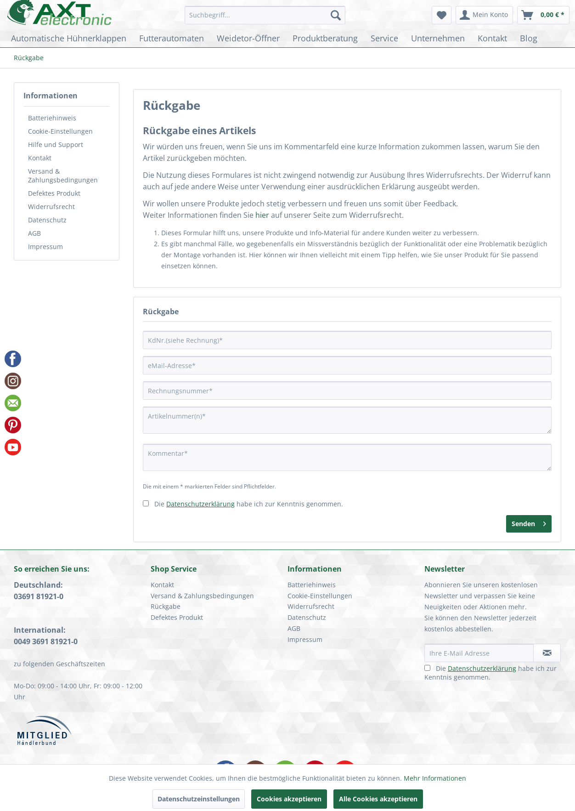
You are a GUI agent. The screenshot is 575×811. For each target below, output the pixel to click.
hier (262, 215)
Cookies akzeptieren (289, 798)
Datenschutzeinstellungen (199, 798)
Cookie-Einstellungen (60, 131)
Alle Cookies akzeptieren (378, 798)
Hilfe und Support (55, 144)
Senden (529, 522)
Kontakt (39, 157)
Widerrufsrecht (51, 206)
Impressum (45, 246)
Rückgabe (165, 606)
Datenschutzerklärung (200, 503)
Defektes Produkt (54, 193)
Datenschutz (47, 220)
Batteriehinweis (52, 117)
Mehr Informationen (435, 778)
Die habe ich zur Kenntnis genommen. (248, 503)
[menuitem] (265, 15)
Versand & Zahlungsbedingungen (63, 175)
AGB (34, 233)
